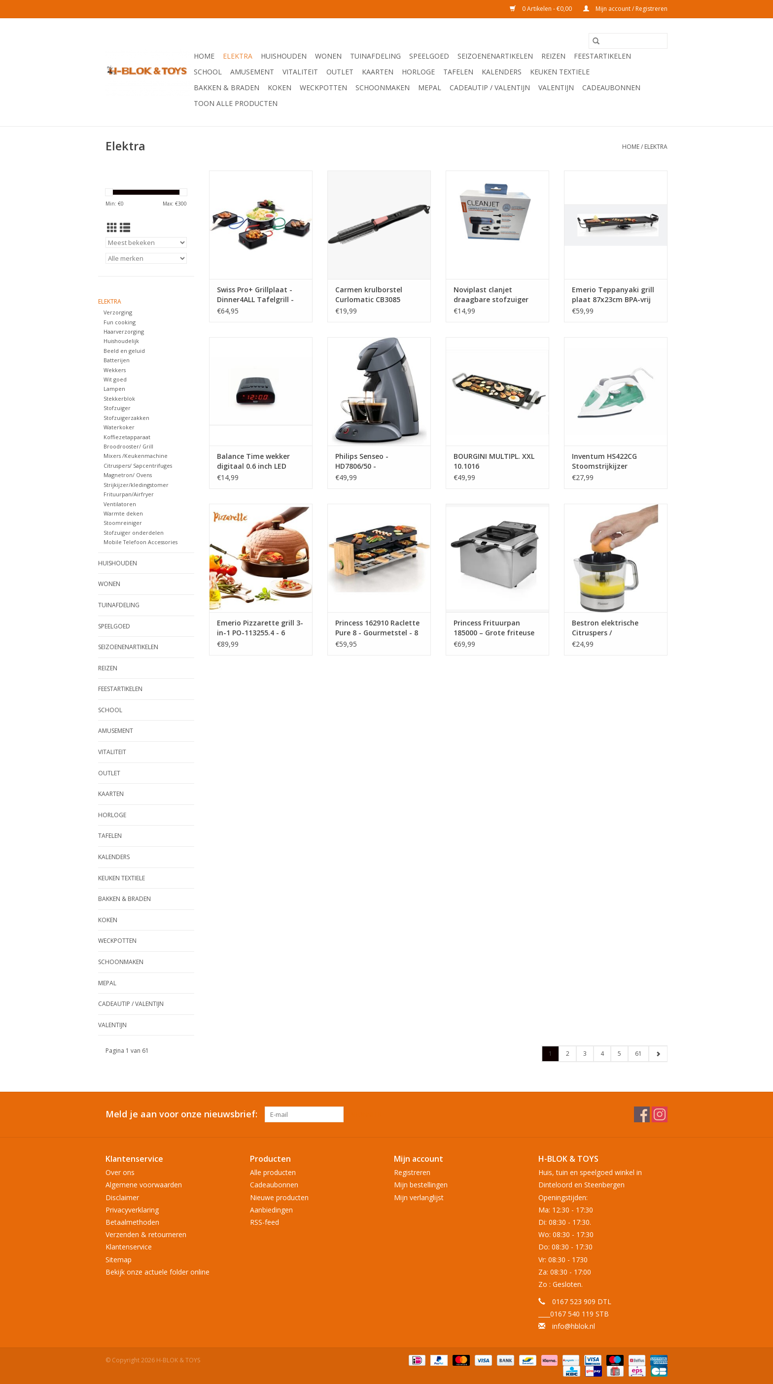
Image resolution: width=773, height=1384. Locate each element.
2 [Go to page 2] (567, 1053)
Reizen (553, 56)
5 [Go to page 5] (619, 1053)
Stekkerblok (119, 398)
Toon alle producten (236, 103)
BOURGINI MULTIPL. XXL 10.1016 (494, 461)
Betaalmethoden (132, 1222)
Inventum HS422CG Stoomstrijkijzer (604, 461)
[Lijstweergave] (125, 228)
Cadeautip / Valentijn (490, 87)
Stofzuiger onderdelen (134, 532)
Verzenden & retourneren (145, 1234)
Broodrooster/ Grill (128, 446)
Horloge (418, 71)
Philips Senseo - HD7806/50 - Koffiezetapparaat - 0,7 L (378, 461)
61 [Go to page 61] (638, 1053)
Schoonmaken (382, 87)
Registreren (412, 1172)
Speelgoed (429, 56)
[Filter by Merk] (146, 258)
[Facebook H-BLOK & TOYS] (642, 1114)
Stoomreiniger (123, 522)
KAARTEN (377, 71)
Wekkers (115, 370)
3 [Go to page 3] (585, 1053)
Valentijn (556, 87)
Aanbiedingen (271, 1209)
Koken (279, 87)
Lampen (114, 388)
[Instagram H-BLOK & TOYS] (660, 1114)
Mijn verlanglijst (419, 1197)
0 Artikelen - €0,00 (541, 8)
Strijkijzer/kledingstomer (136, 484)
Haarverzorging (124, 331)
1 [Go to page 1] (550, 1053)
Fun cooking (120, 322)
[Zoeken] (628, 41)
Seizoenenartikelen (495, 56)
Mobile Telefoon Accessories (140, 542)
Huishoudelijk (121, 341)
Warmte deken (123, 513)
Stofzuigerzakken (126, 417)
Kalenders (502, 71)
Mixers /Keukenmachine (136, 455)
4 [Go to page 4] (602, 1053)
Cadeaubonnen (611, 87)
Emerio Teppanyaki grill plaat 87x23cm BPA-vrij (613, 294)
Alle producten (273, 1172)
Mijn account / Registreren (625, 8)
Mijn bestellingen (421, 1184)
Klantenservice (128, 1246)
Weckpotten (323, 87)
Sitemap (118, 1259)
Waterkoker (119, 427)
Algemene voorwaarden (143, 1184)
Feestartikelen (602, 56)
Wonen (328, 56)
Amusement (252, 71)
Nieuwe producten (279, 1197)
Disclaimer (122, 1197)
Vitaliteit (300, 71)
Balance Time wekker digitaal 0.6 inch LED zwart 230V (253, 461)
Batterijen (117, 360)
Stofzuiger (117, 408)
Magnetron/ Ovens (128, 475)
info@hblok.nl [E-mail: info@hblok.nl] (573, 1326)
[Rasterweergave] (112, 228)
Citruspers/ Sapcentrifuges (138, 465)
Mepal (429, 87)
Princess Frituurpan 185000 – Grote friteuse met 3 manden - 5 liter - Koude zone (495, 628)
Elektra (237, 56)
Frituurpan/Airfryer (129, 494)
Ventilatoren (120, 504)
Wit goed (115, 379)
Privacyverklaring (132, 1209)
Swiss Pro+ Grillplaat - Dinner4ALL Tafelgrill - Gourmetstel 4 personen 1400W (259, 295)
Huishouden (284, 56)
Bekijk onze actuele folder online (157, 1272)
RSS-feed (264, 1222)
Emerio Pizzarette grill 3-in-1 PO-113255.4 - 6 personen (260, 628)
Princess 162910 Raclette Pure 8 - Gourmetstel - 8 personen (377, 628)
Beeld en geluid (124, 350)
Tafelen (458, 71)
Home (204, 56)
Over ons (120, 1172)
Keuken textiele (560, 71)
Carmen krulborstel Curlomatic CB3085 (368, 294)
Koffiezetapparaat (127, 437)
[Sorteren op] (146, 242)
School (208, 71)
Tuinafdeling (375, 56)
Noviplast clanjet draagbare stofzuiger (491, 294)
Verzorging (118, 312)
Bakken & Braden (226, 87)
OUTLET (339, 71)
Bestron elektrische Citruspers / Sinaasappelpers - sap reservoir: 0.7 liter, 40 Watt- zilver (610, 628)
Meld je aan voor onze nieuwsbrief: (181, 1114)
